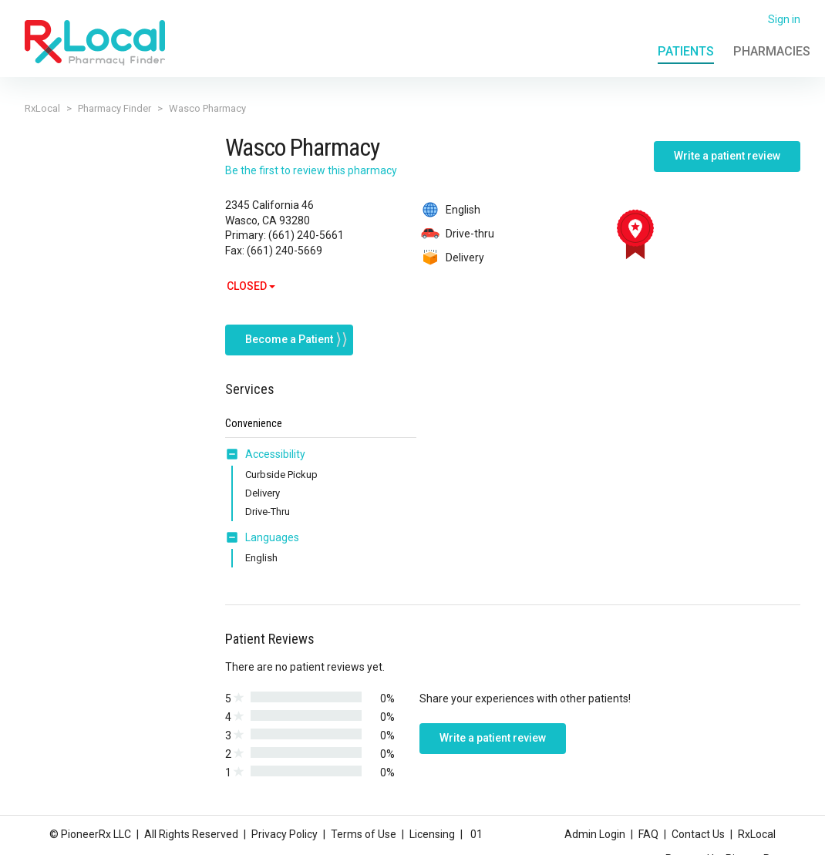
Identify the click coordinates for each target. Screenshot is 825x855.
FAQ (648, 834)
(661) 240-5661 (306, 235)
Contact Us (698, 834)
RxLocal (42, 108)
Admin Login (594, 834)
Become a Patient (289, 329)
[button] (235, 444)
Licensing (432, 834)
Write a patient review (727, 156)
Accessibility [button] (275, 444)
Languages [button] (272, 527)
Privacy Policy (284, 834)
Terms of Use (363, 834)
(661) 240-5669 (284, 250)
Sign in (784, 19)
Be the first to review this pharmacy (311, 170)
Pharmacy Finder (114, 108)
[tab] (265, 445)
